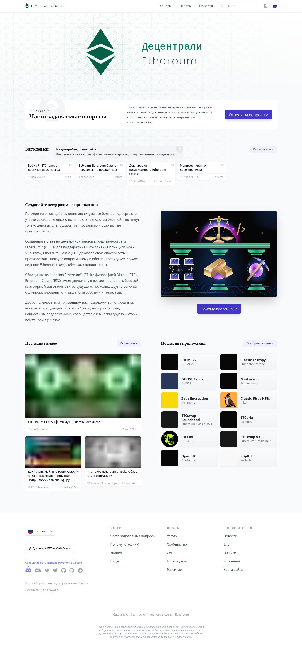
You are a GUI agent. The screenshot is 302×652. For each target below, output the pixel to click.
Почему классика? (218, 308)
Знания (116, 553)
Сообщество (177, 544)
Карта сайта (233, 569)
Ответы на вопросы (248, 114)
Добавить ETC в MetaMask (49, 548)
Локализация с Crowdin (42, 590)
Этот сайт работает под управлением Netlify (56, 583)
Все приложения (260, 343)
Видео (115, 561)
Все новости (263, 149)
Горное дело (177, 561)
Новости (206, 6)
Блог (227, 544)
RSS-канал (232, 561)
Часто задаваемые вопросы (132, 536)
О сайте (230, 553)
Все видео (128, 343)
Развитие (174, 569)
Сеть (170, 553)
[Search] (238, 6)
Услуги (172, 536)
